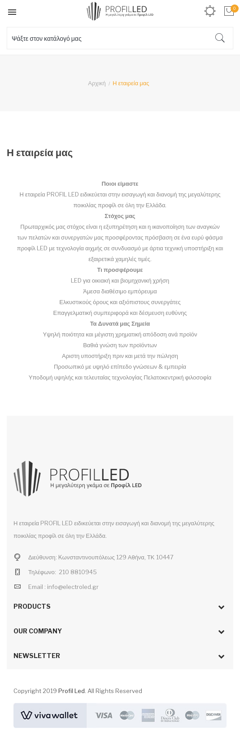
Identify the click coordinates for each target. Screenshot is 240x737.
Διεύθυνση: (42, 557)
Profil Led (71, 690)
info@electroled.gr (73, 586)
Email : (37, 586)
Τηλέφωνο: (42, 572)
